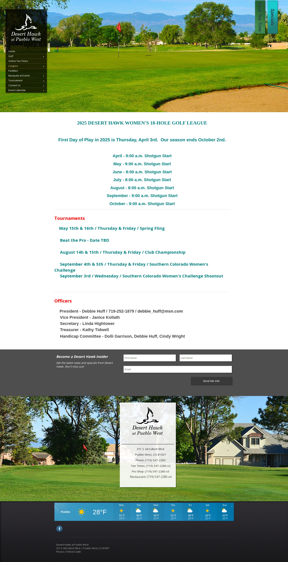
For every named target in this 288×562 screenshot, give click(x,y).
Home (11, 51)
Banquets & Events (19, 75)
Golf (10, 56)
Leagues (13, 65)
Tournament (15, 80)
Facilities (13, 70)
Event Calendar (17, 90)
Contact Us (14, 85)
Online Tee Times (18, 61)
